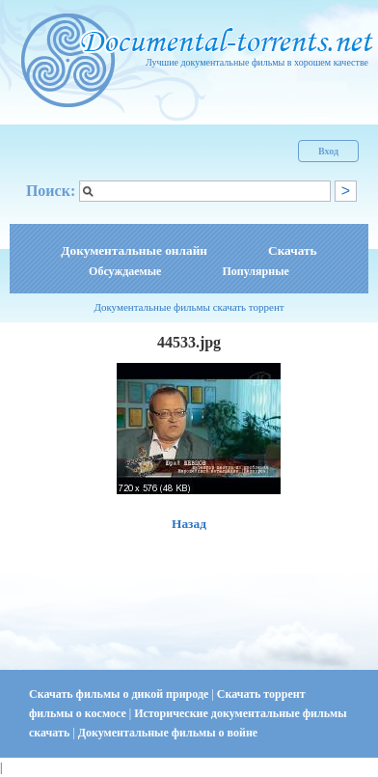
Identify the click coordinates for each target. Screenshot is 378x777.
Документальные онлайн (134, 250)
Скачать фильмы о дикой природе (120, 694)
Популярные (255, 271)
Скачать (292, 250)
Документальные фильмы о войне (167, 732)
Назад (189, 523)
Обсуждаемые (125, 271)
